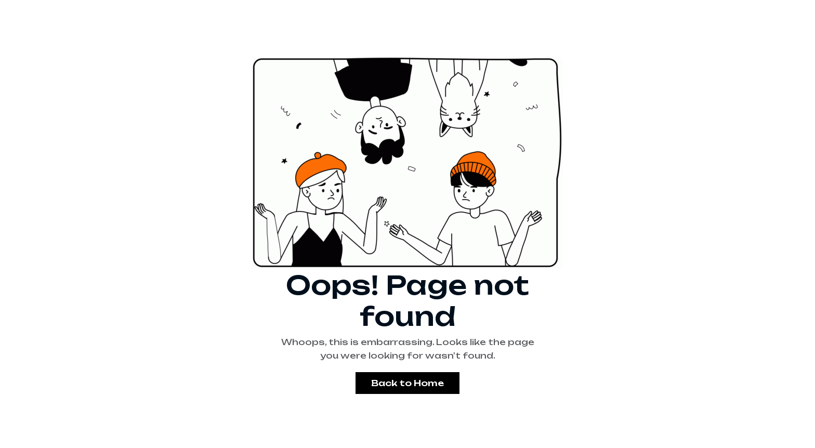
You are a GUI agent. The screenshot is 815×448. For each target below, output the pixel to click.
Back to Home (407, 383)
